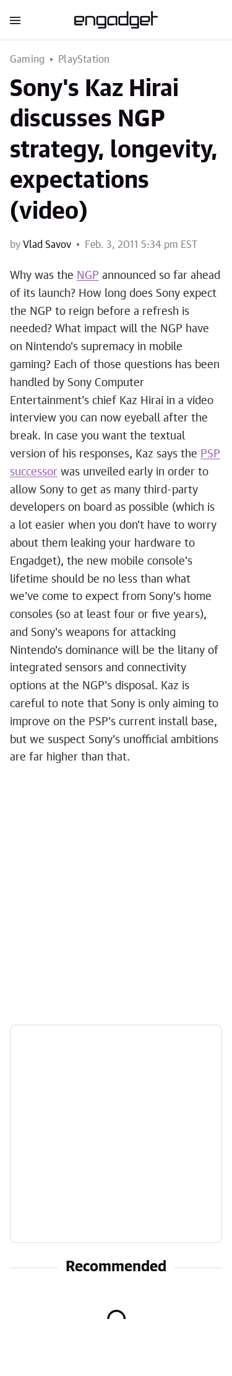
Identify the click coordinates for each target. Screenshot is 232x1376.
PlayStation (84, 59)
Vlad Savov (47, 245)
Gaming (27, 59)
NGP (88, 275)
